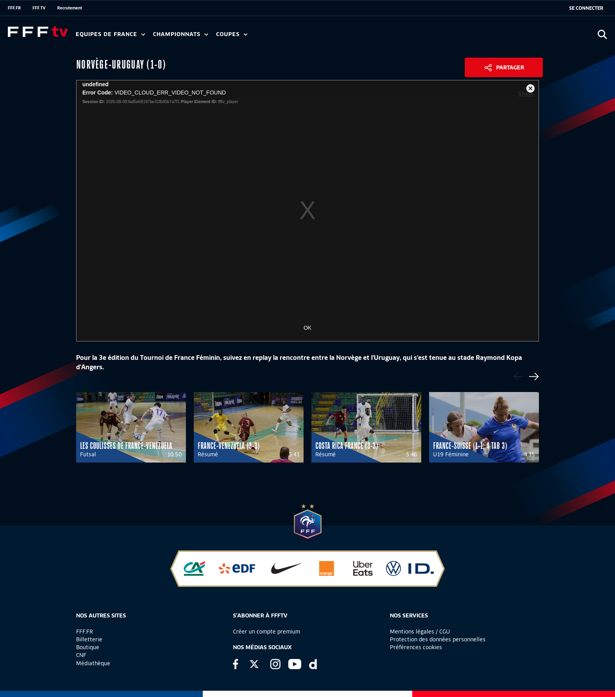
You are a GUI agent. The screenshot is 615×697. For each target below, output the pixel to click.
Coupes (231, 34)
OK (307, 328)
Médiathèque (93, 663)
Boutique (87, 647)
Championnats (180, 34)
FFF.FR (14, 7)
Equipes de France (110, 34)
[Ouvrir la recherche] (602, 34)
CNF (81, 655)
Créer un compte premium (266, 631)
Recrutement (69, 7)
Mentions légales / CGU (420, 631)
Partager (510, 67)
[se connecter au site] (586, 8)
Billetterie (89, 639)
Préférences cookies (416, 647)
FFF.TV (39, 7)
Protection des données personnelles (438, 639)
